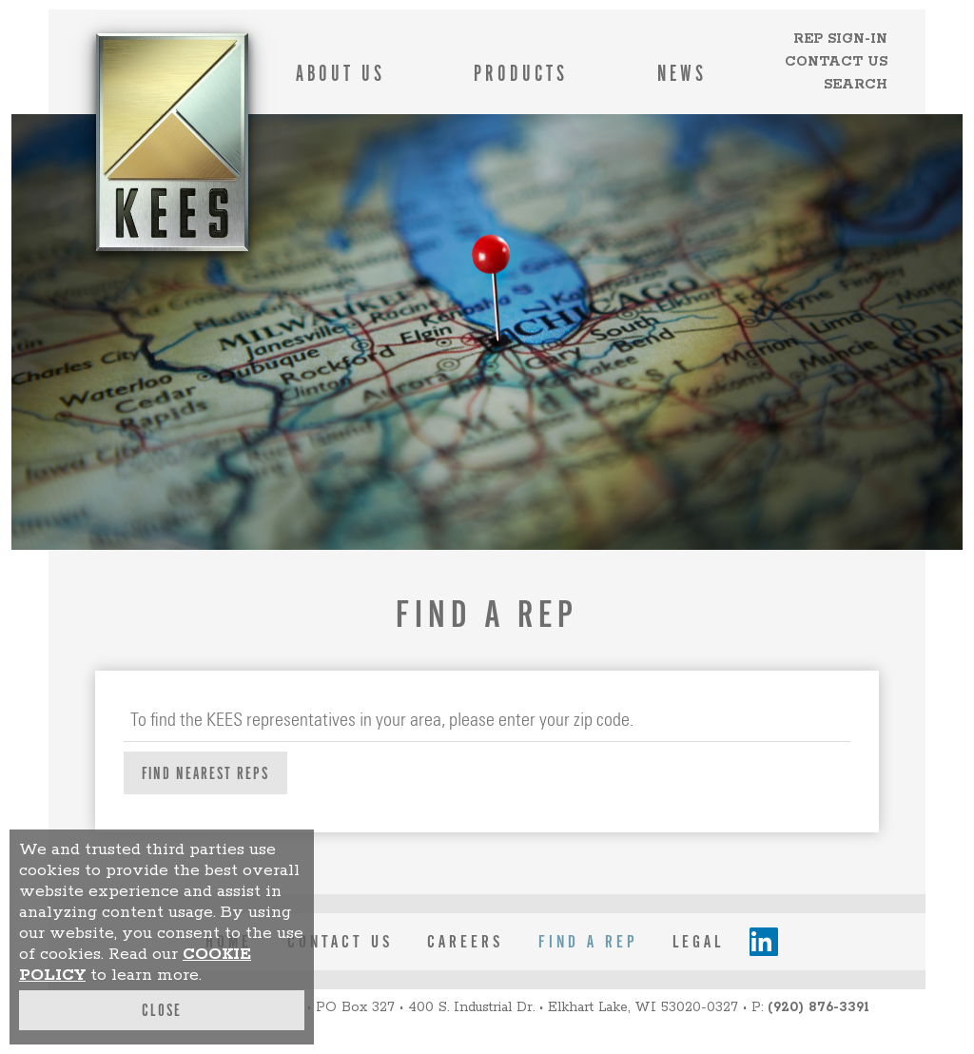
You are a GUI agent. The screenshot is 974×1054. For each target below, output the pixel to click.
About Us (340, 74)
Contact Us (836, 61)
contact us (340, 941)
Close (162, 1010)
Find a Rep (588, 941)
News (682, 74)
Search (855, 84)
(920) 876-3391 (818, 1007)
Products (521, 74)
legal (698, 941)
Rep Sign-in (840, 39)
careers (465, 941)
